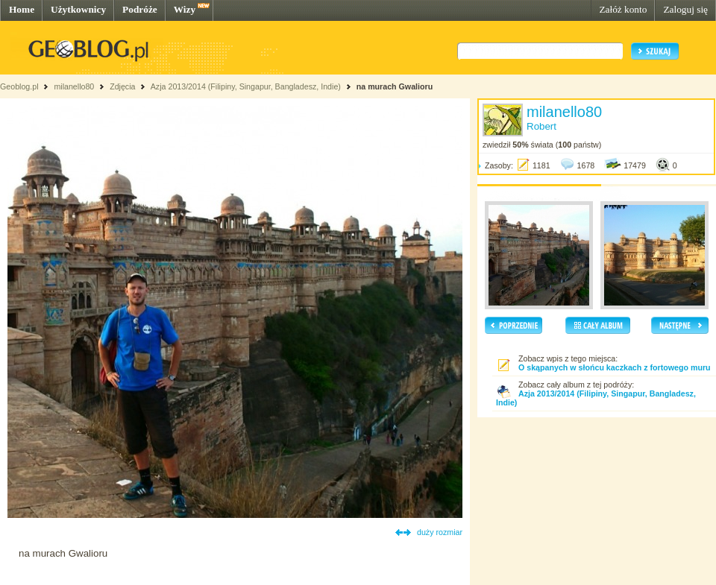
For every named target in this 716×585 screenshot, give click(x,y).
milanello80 (74, 86)
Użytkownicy (78, 9)
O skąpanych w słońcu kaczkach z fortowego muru (614, 367)
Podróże (139, 9)
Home (21, 9)
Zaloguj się (685, 9)
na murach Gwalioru (395, 86)
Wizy (184, 9)
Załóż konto (623, 9)
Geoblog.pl (19, 86)
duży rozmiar (439, 532)
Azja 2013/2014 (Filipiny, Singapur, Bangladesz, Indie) (246, 86)
